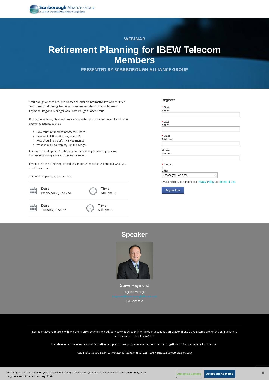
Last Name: (170, 118)
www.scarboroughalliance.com (174, 352)
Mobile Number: (171, 140)
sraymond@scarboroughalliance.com (134, 296)
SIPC (151, 336)
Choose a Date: (172, 152)
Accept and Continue (219, 373)
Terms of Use (227, 162)
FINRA (144, 336)
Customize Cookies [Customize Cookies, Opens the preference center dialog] (189, 373)
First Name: (170, 107)
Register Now (173, 171)
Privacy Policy (206, 162)
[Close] (263, 373)
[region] (134, 373)
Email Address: (172, 129)
